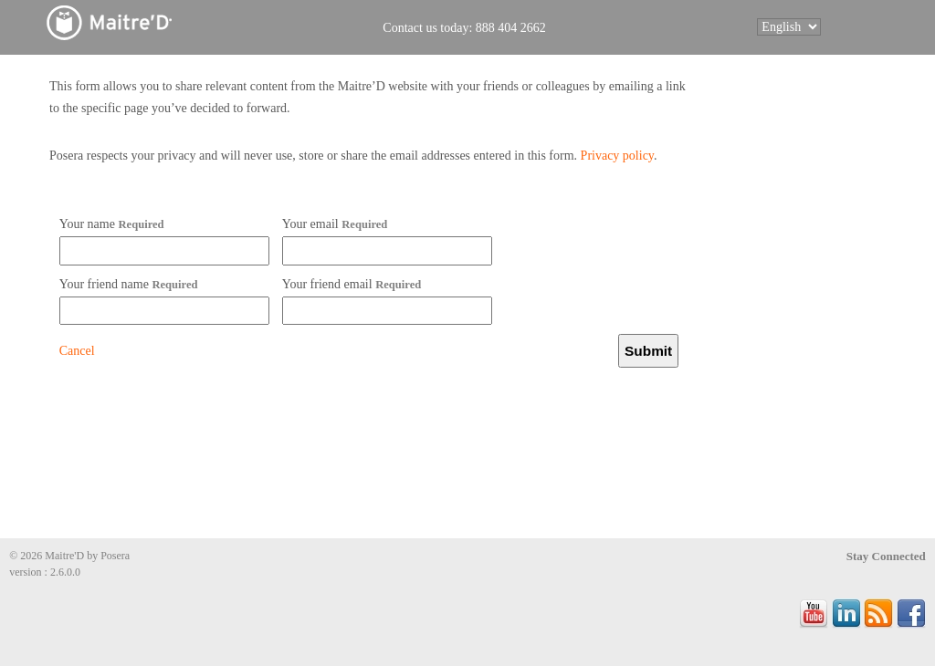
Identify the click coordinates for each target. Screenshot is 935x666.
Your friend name (128, 284)
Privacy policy (617, 155)
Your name (111, 224)
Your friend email (352, 284)
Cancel (77, 351)
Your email (335, 224)
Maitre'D (151, 22)
